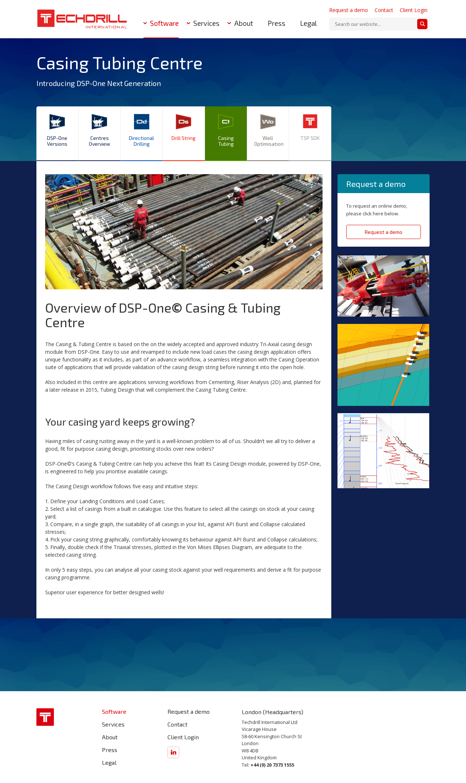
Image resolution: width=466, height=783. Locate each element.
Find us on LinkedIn (173, 752)
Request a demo (348, 10)
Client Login (413, 10)
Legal (308, 23)
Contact (384, 10)
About (243, 23)
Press (276, 23)
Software (164, 23)
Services (206, 23)
